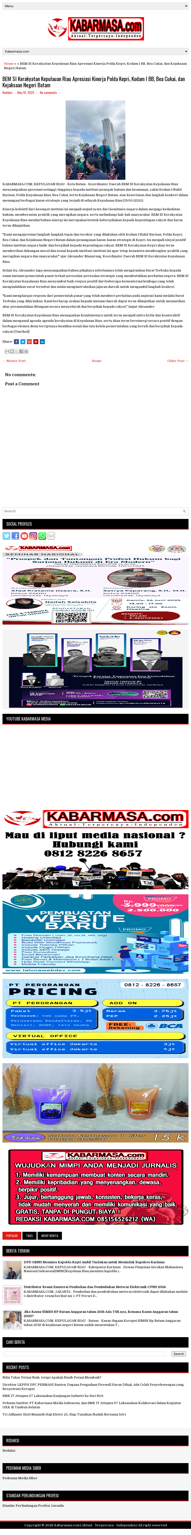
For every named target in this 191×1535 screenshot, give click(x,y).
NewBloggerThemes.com (124, 1532)
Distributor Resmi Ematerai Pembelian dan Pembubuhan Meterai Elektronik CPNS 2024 (95, 1287)
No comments (48, 92)
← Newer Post (14, 361)
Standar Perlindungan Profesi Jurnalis (33, 1505)
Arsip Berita (49, 1236)
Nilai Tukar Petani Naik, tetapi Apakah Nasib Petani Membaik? (51, 1377)
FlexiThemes (71, 1532)
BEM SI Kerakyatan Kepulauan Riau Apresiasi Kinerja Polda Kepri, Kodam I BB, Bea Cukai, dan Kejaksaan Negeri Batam (93, 82)
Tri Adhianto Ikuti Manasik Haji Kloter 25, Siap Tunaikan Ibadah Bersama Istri (64, 1414)
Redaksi (8, 1450)
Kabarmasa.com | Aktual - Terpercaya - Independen (95, 1525)
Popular (12, 1236)
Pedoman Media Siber (20, 1478)
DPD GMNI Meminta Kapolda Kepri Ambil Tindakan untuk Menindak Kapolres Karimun (94, 1262)
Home (9, 63)
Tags (29, 1236)
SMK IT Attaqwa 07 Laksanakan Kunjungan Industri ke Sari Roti (52, 1396)
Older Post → (178, 361)
